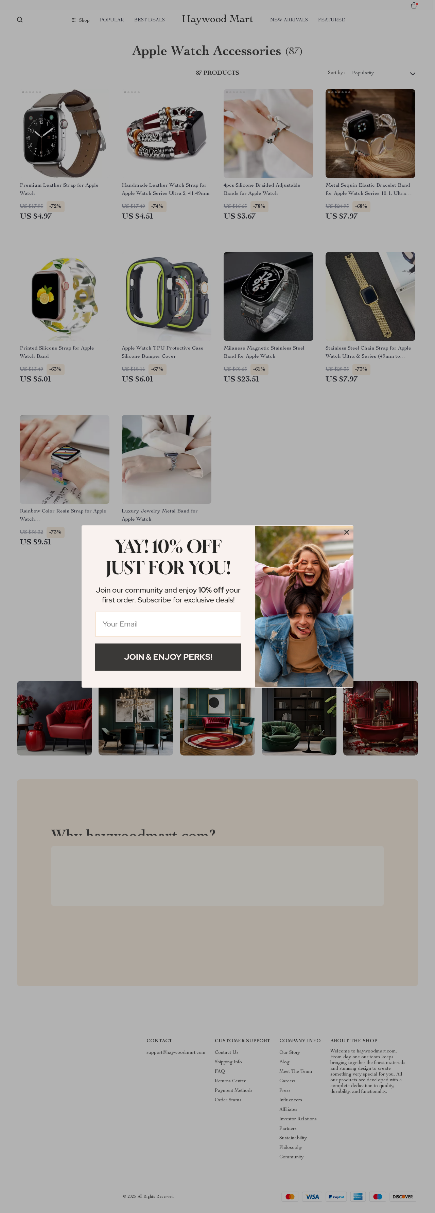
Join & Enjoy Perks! (168, 657)
